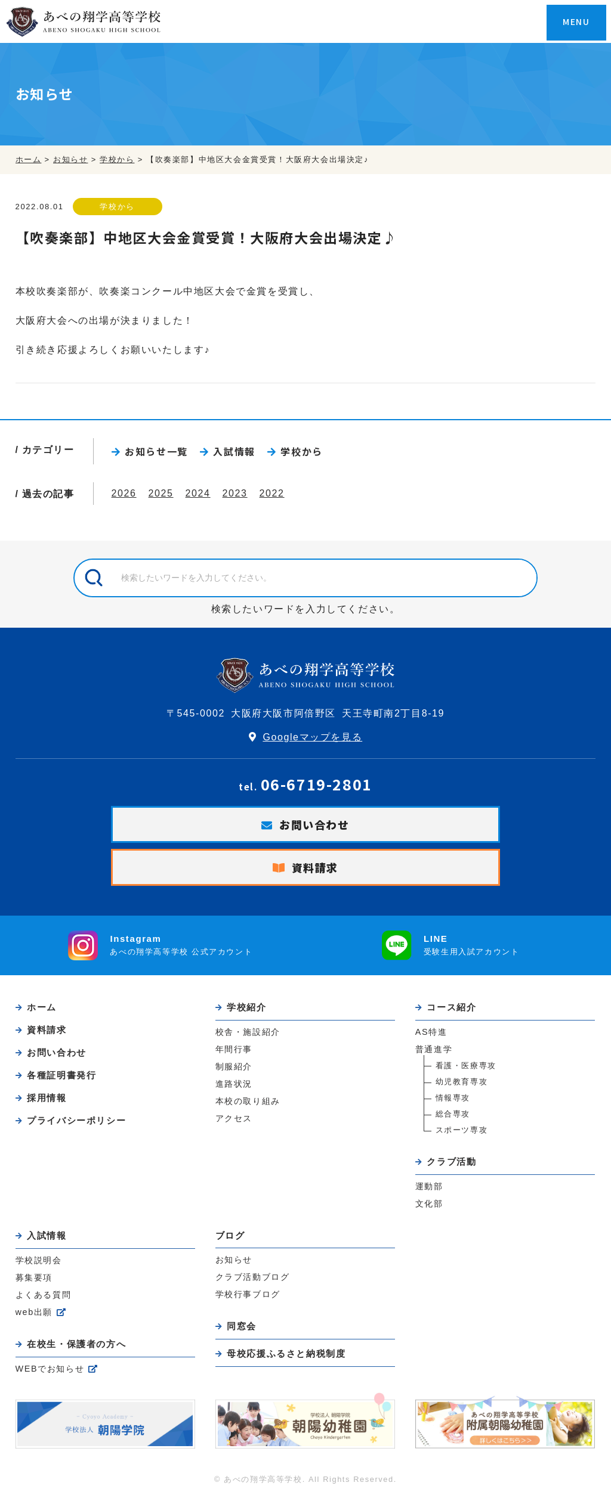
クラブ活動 (451, 1161)
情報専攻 (453, 1097)
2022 (272, 493)
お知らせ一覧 (156, 451)
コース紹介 (451, 1007)
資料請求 (315, 867)
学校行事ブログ (247, 1294)
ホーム (42, 1007)
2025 (161, 493)
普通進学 (433, 1049)
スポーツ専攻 (462, 1129)
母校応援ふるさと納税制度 (286, 1353)
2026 (124, 493)
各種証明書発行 (61, 1075)
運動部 (429, 1186)
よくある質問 (44, 1294)
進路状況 (233, 1083)
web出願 (34, 1312)
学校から (117, 206)
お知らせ (233, 1259)
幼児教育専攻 (462, 1081)
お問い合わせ (314, 824)
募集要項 (34, 1277)
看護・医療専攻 (466, 1065)
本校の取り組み (247, 1101)
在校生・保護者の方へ (76, 1344)
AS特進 (431, 1032)
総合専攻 (453, 1113)
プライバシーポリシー (76, 1120)
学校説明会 (39, 1260)
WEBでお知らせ (50, 1368)
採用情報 (46, 1098)
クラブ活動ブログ (252, 1277)
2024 (198, 493)
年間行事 (233, 1049)
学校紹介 (246, 1007)
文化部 (429, 1203)
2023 (235, 493)
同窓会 (242, 1326)
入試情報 (234, 451)
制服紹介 (233, 1066)
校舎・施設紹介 (247, 1032)
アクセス (233, 1118)
